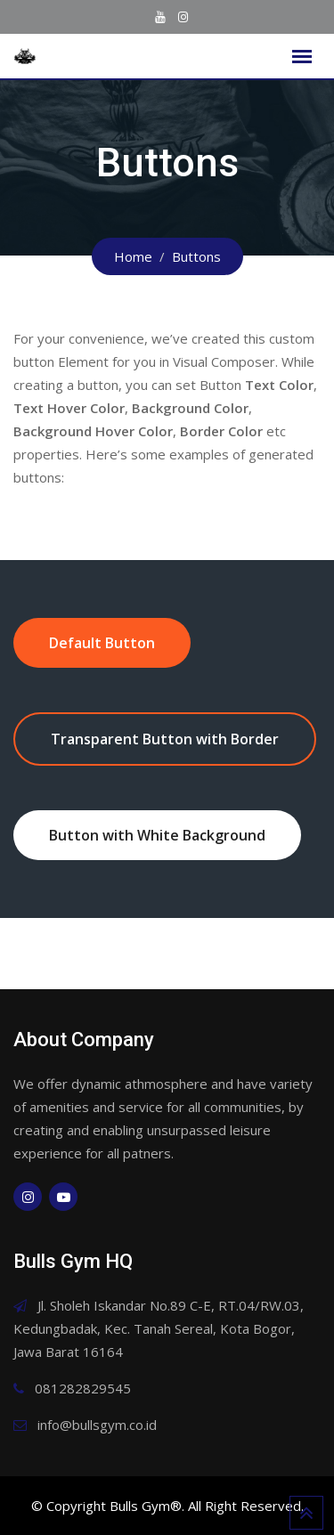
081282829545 (83, 1388)
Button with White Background (157, 835)
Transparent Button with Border (165, 739)
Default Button (102, 643)
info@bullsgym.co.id (97, 1424)
